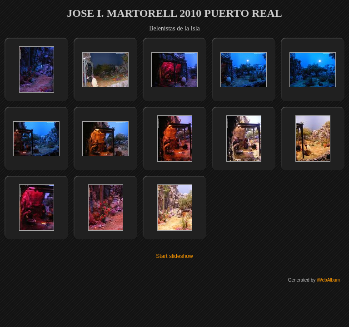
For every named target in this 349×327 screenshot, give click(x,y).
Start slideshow (174, 256)
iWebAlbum (328, 279)
